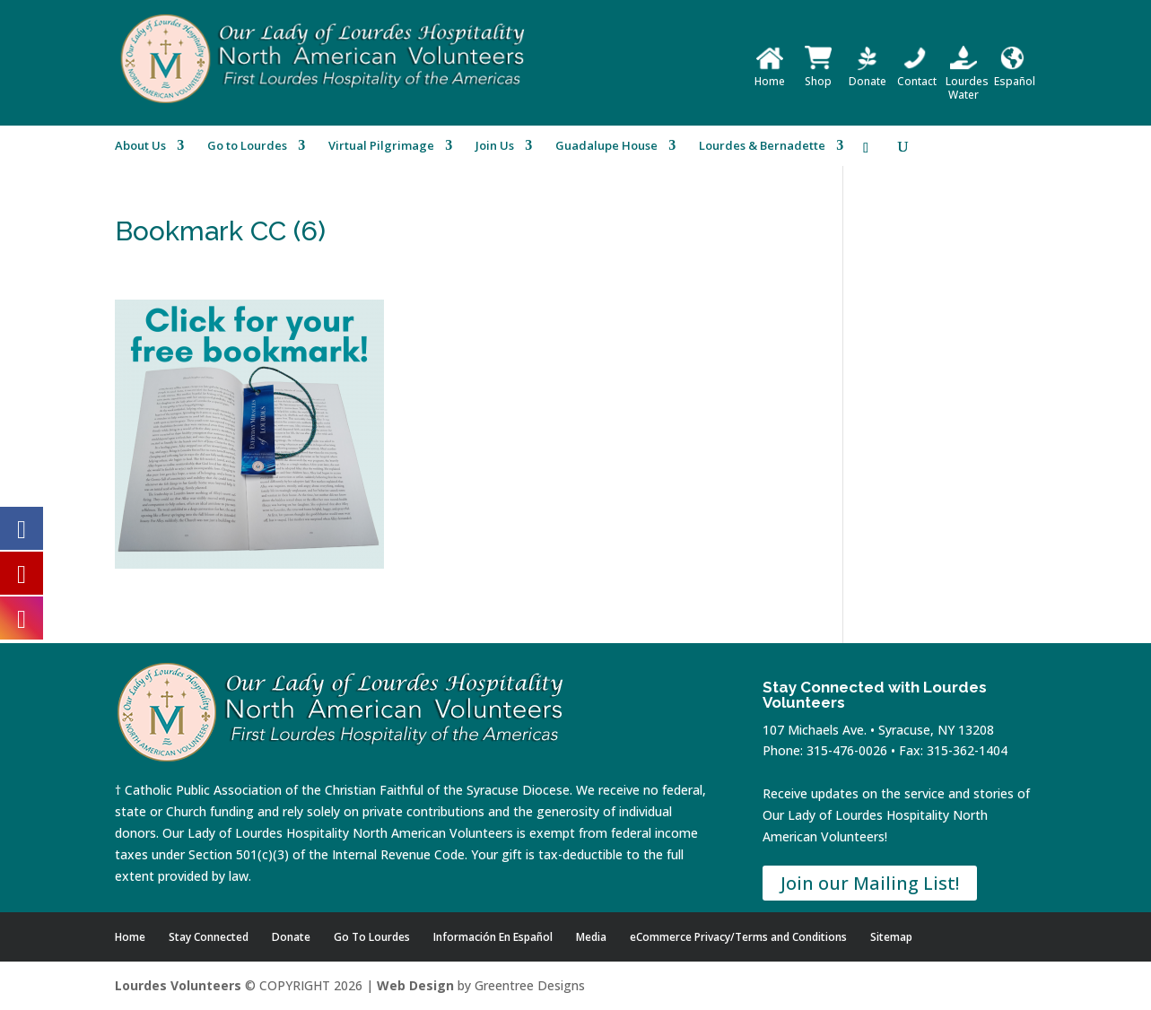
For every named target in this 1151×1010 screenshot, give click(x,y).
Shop (818, 74)
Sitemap (891, 937)
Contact (917, 74)
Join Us (494, 146)
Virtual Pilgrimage (381, 146)
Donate (867, 74)
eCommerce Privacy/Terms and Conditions (738, 937)
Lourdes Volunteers (178, 985)
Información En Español (493, 937)
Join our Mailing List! (869, 883)
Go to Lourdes (247, 146)
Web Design (415, 985)
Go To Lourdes (372, 937)
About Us (140, 146)
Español (1014, 74)
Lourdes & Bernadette (762, 146)
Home (769, 74)
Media (591, 937)
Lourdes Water (967, 81)
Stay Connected (209, 937)
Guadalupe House (606, 146)
